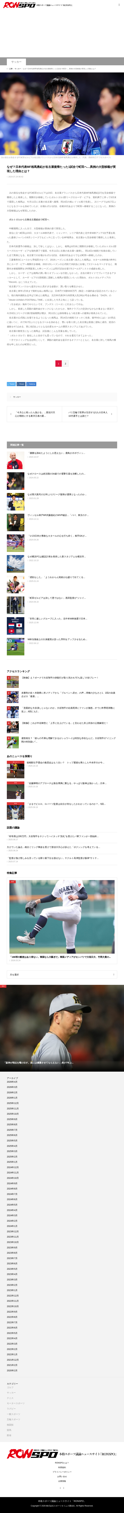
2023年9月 (12, 1247)
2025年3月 (12, 1151)
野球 (9, 1435)
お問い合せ (62, 1476)
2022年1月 (12, 1354)
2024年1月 (12, 1226)
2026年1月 (12, 1097)
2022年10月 (13, 1306)
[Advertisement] (62, 33)
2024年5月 (12, 1204)
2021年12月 (13, 1360)
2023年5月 (12, 1269)
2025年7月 (12, 1130)
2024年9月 (12, 1183)
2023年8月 (12, 1253)
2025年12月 (13, 1103)
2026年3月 (12, 1087)
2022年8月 (12, 1317)
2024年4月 (12, 1210)
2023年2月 (12, 1285)
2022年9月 (12, 1311)
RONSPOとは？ (62, 1463)
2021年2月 (12, 1365)
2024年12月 (13, 1167)
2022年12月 (13, 1295)
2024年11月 (13, 1172)
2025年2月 (12, 1156)
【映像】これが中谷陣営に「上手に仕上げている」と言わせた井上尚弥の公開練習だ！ (64, 723)
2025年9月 (12, 1119)
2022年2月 (12, 1349)
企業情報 (62, 1481)
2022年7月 (12, 1322)
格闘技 (10, 1425)
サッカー (16, 62)
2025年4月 (12, 1146)
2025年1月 (12, 1162)
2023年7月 (12, 1258)
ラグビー (11, 1408)
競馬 (9, 1430)
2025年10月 (13, 1114)
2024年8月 (12, 1188)
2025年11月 (13, 1108)
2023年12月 (13, 1231)
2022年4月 (12, 1338)
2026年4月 (12, 1082)
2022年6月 (12, 1327)
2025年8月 (12, 1124)
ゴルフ (10, 1387)
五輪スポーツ (13, 1419)
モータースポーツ (16, 1403)
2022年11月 (13, 1301)
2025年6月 (12, 1135)
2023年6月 (12, 1263)
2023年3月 (12, 1279)
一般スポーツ (13, 1414)
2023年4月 (12, 1274)
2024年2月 (12, 1221)
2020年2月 (12, 1370)
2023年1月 (12, 1290)
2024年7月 (12, 1194)
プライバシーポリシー (62, 1472)
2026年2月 (12, 1092)
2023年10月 (13, 1242)
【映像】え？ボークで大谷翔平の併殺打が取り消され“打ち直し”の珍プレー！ (60, 677)
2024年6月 (12, 1199)
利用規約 (62, 1467)
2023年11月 (13, 1236)
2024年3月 (12, 1215)
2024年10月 (13, 1178)
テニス (10, 1398)
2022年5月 (12, 1333)
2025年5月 (12, 1140)
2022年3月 (12, 1343)
